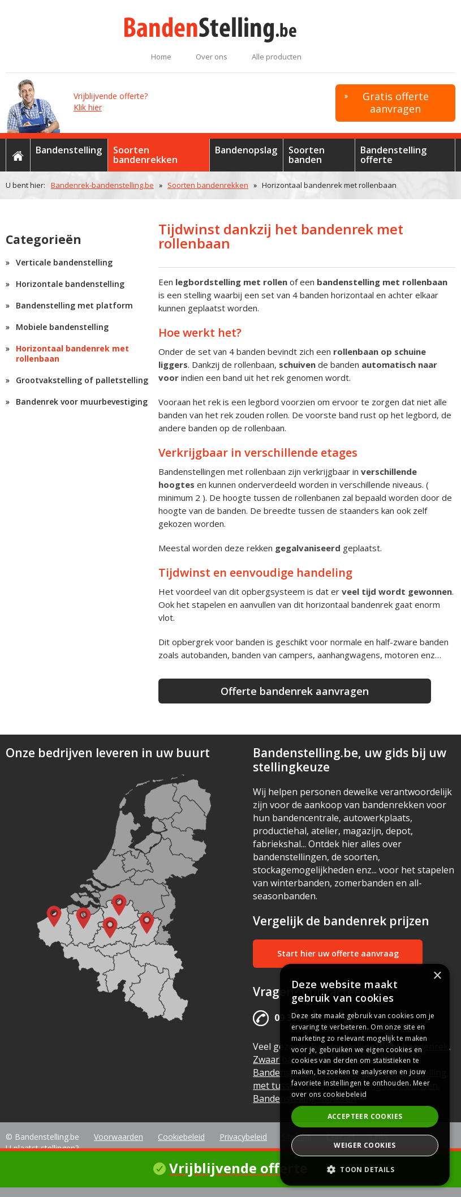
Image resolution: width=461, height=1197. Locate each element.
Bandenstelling (69, 150)
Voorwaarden (118, 1136)
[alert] (365, 1075)
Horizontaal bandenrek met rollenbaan (72, 353)
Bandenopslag (246, 150)
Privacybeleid (243, 1136)
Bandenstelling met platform (74, 305)
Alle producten (276, 57)
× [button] (437, 976)
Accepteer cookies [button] (365, 1116)
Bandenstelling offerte (393, 155)
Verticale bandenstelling (64, 262)
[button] (364, 1169)
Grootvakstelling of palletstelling (82, 380)
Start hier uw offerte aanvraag (338, 953)
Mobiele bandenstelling (62, 326)
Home (161, 57)
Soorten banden (306, 155)
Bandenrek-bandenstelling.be (102, 185)
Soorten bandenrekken (145, 155)
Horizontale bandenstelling (70, 283)
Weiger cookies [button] (365, 1145)
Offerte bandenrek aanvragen (295, 691)
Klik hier (88, 107)
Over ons (211, 57)
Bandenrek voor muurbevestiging (82, 401)
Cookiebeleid (181, 1136)
